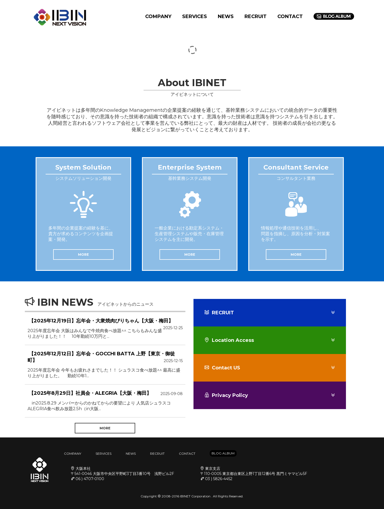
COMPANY (158, 16)
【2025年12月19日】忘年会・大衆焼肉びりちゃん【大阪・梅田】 (101, 321)
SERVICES (194, 16)
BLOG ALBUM (223, 453)
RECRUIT (255, 16)
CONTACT (290, 16)
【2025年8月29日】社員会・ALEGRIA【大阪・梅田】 (90, 393)
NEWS (226, 16)
